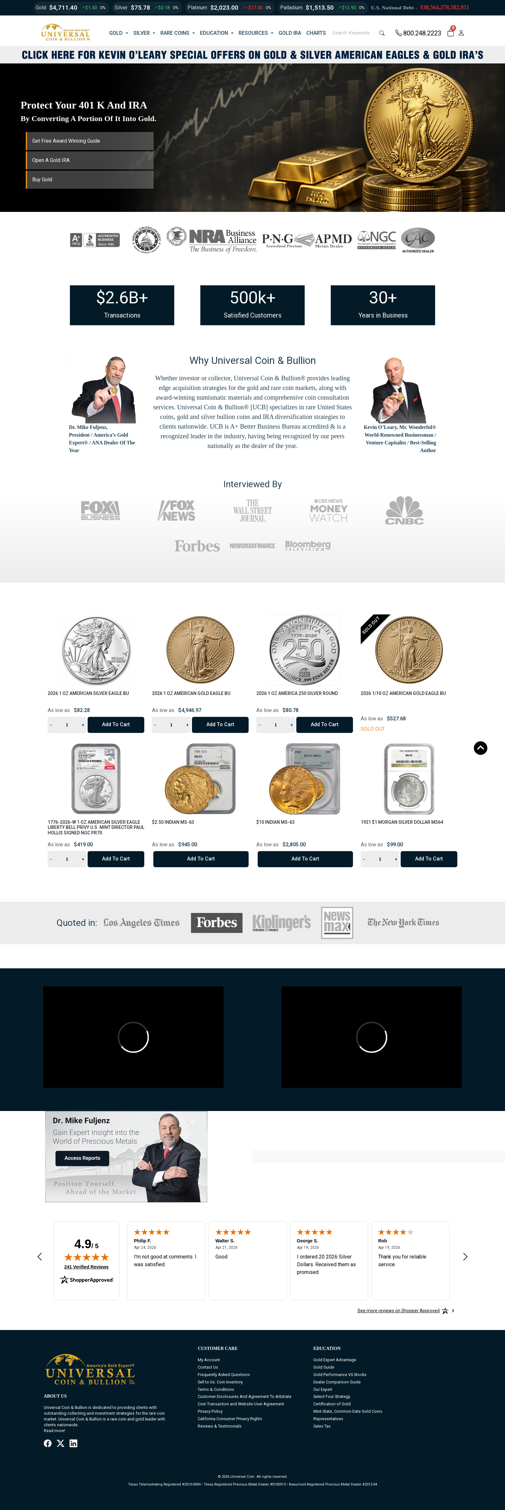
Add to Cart (116, 724)
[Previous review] (40, 1256)
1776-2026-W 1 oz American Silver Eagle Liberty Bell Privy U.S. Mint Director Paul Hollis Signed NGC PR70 (96, 828)
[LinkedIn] (73, 1444)
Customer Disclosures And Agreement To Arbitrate (244, 1396)
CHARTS (316, 33)
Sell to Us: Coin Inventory (220, 1382)
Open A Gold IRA (51, 160)
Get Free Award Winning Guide (66, 141)
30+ (383, 298)
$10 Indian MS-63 (275, 822)
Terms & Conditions (216, 1389)
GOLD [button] (116, 33)
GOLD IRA (290, 33)
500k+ (253, 298)
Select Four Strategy (331, 1396)
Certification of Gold (332, 1403)
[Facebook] (48, 1444)
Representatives (328, 1418)
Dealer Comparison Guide (337, 1382)
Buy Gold (42, 179)
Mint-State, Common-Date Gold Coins (347, 1411)
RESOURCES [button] (253, 33)
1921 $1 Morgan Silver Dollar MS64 (402, 822)
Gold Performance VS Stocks (340, 1374)
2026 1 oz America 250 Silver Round (297, 693)
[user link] (461, 33)
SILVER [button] (141, 33)
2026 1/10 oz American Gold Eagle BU (403, 693)
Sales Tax (321, 1426)
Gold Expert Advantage (334, 1359)
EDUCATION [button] (214, 33)
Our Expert (322, 1389)
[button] (450, 33)
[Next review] (465, 1256)
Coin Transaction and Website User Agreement (241, 1403)
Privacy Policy (210, 1411)
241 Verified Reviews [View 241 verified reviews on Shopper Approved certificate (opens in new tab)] (86, 1266)
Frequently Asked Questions (224, 1374)
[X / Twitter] (60, 1444)
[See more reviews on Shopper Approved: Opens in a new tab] (398, 1310)
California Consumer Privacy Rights (230, 1418)
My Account (209, 1359)
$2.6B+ (122, 298)
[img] (86, 1257)
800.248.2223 (418, 33)
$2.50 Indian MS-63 (173, 822)
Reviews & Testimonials (220, 1426)
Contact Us (208, 1367)
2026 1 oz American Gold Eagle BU (191, 693)
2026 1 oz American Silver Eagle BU (88, 693)
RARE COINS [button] (174, 33)
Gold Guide (323, 1367)
